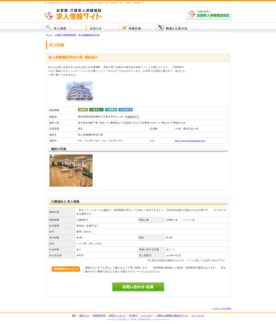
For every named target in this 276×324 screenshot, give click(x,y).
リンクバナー (146, 315)
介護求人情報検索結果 (65, 35)
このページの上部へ (222, 308)
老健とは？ (84, 315)
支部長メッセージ (117, 315)
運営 (74, 315)
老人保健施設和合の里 (88, 35)
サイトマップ (197, 315)
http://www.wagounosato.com (190, 140)
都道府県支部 (99, 315)
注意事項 (133, 315)
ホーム (49, 35)
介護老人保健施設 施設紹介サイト (172, 315)
